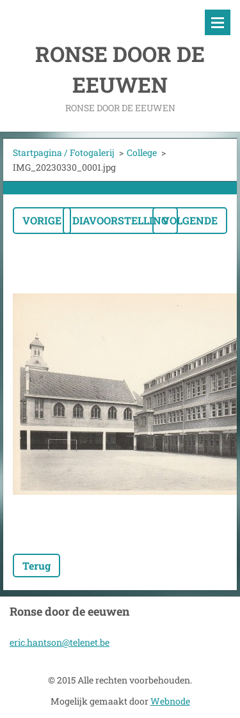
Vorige (41, 220)
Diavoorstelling (120, 220)
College (142, 152)
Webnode (170, 701)
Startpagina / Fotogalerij (64, 152)
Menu (217, 22)
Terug (36, 565)
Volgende (190, 220)
